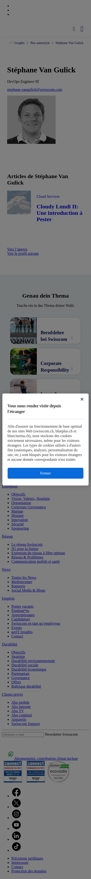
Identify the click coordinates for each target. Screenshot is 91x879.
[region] (45, 440)
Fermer (45, 473)
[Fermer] (82, 399)
